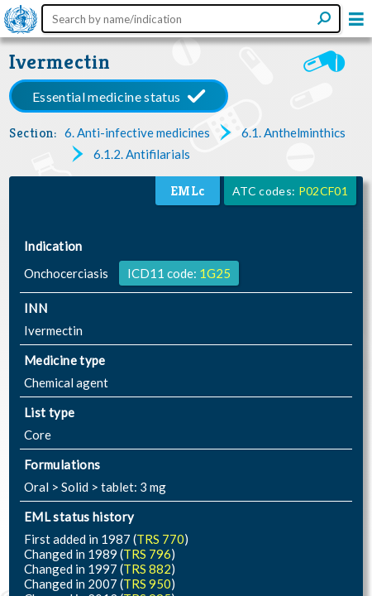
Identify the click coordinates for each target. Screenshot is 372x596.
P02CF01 (323, 191)
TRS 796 (147, 553)
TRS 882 (147, 568)
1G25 (215, 273)
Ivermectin (60, 61)
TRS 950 (147, 583)
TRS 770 (160, 538)
